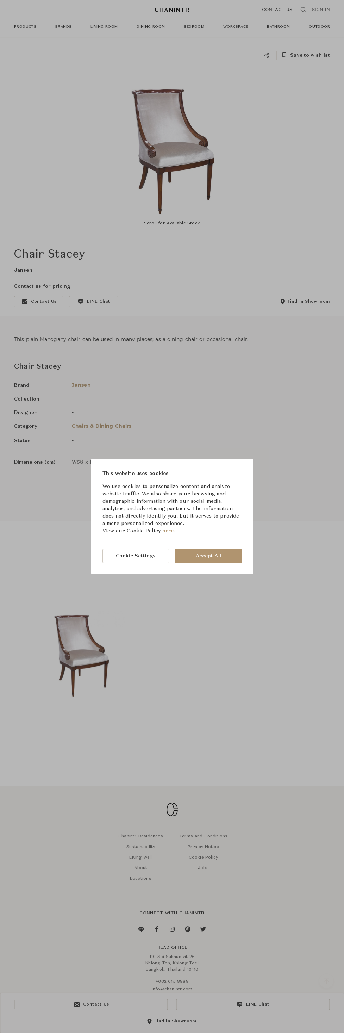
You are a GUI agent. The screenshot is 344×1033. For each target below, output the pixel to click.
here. (168, 530)
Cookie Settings (136, 555)
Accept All (208, 555)
